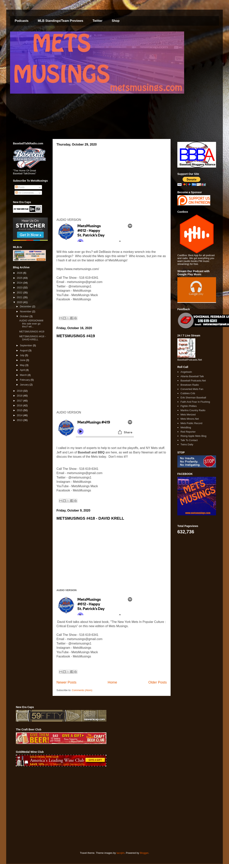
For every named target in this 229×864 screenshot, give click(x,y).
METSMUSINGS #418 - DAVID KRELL (90, 518)
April (23, 369)
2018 (20, 395)
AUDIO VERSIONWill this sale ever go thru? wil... (31, 323)
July (22, 355)
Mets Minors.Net (189, 418)
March (24, 375)
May (22, 365)
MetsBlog (185, 427)
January (25, 384)
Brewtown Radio (189, 384)
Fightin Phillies (188, 406)
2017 (20, 400)
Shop (116, 20)
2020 (20, 302)
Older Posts (157, 682)
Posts (20, 187)
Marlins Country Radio (192, 410)
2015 (20, 410)
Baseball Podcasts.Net (193, 380)
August (24, 350)
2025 (20, 277)
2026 (20, 272)
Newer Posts (66, 682)
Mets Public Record (191, 423)
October (25, 316)
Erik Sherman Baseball (193, 397)
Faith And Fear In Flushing (195, 401)
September (26, 345)
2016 (20, 405)
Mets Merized (188, 414)
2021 (20, 297)
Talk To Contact (189, 440)
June (23, 360)
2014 (20, 415)
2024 (20, 282)
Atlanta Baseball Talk (192, 376)
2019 (20, 390)
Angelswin (186, 371)
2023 (20, 287)
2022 (20, 292)
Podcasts (21, 20)
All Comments (24, 192)
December (26, 306)
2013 (20, 420)
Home (112, 682)
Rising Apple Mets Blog (193, 436)
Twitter (97, 20)
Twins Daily (186, 444)
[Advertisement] (42, 809)
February (25, 379)
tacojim (120, 852)
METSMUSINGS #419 (75, 336)
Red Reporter (188, 431)
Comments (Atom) (82, 690)
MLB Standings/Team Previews (60, 20)
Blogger (144, 852)
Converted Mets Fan (191, 389)
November (26, 311)
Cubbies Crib (187, 393)
